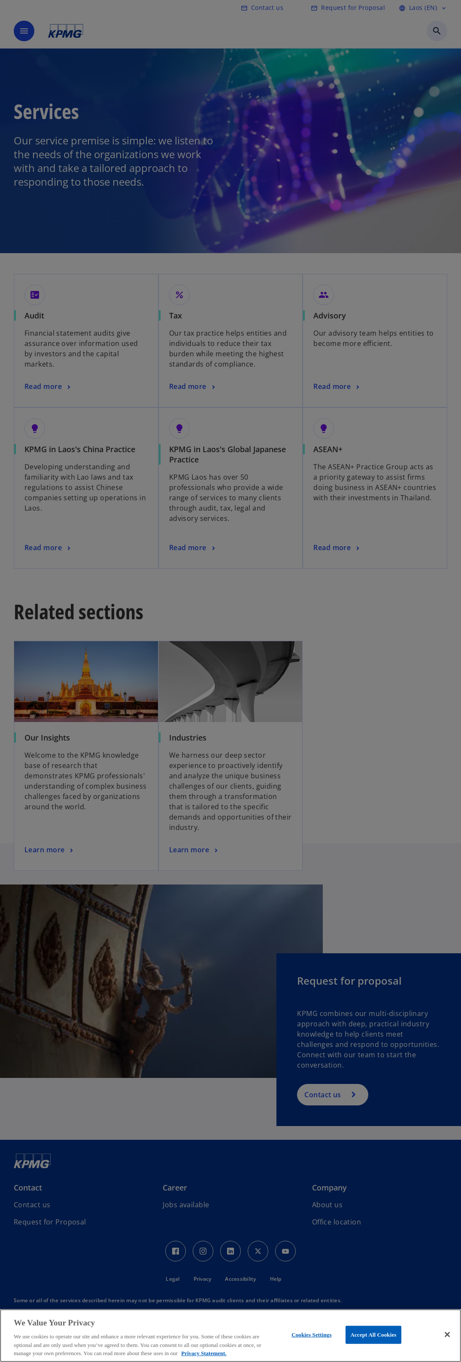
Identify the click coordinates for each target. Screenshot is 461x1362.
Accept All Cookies (373, 1334)
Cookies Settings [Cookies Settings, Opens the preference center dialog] (311, 1334)
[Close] (447, 1334)
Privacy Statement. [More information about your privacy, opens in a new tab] (203, 1353)
